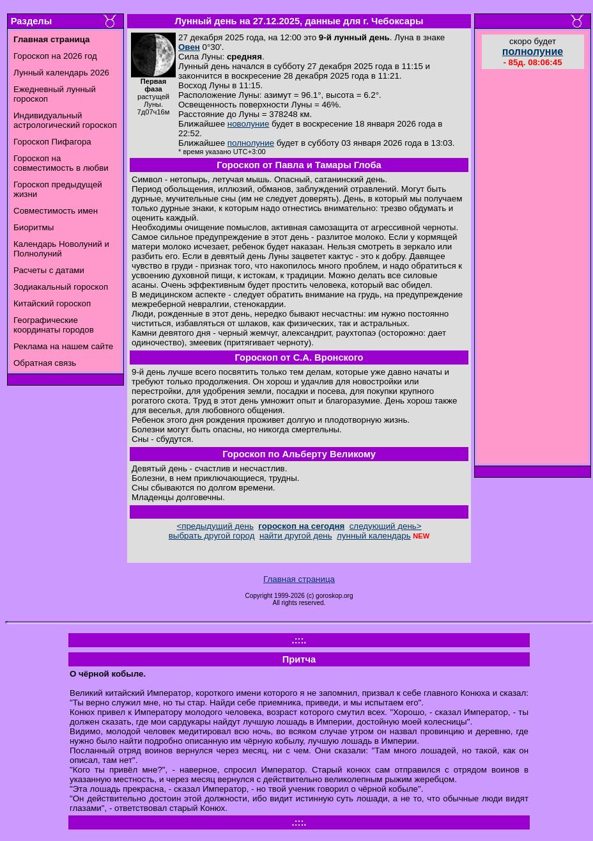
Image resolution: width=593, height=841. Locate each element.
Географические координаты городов (53, 324)
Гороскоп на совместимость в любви (61, 163)
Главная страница (299, 579)
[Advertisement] (533, 268)
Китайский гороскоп (52, 303)
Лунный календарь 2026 (61, 72)
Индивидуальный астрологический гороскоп (65, 120)
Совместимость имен (55, 211)
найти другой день (295, 535)
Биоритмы (33, 227)
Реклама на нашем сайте (63, 346)
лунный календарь (374, 535)
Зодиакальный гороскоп (60, 287)
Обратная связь (44, 363)
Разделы (31, 21)
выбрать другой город (212, 535)
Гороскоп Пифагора (52, 141)
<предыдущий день (214, 526)
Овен (189, 47)
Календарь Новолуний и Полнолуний (61, 248)
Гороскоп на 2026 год (55, 56)
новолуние (248, 124)
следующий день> (386, 526)
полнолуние (250, 143)
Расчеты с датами (48, 270)
